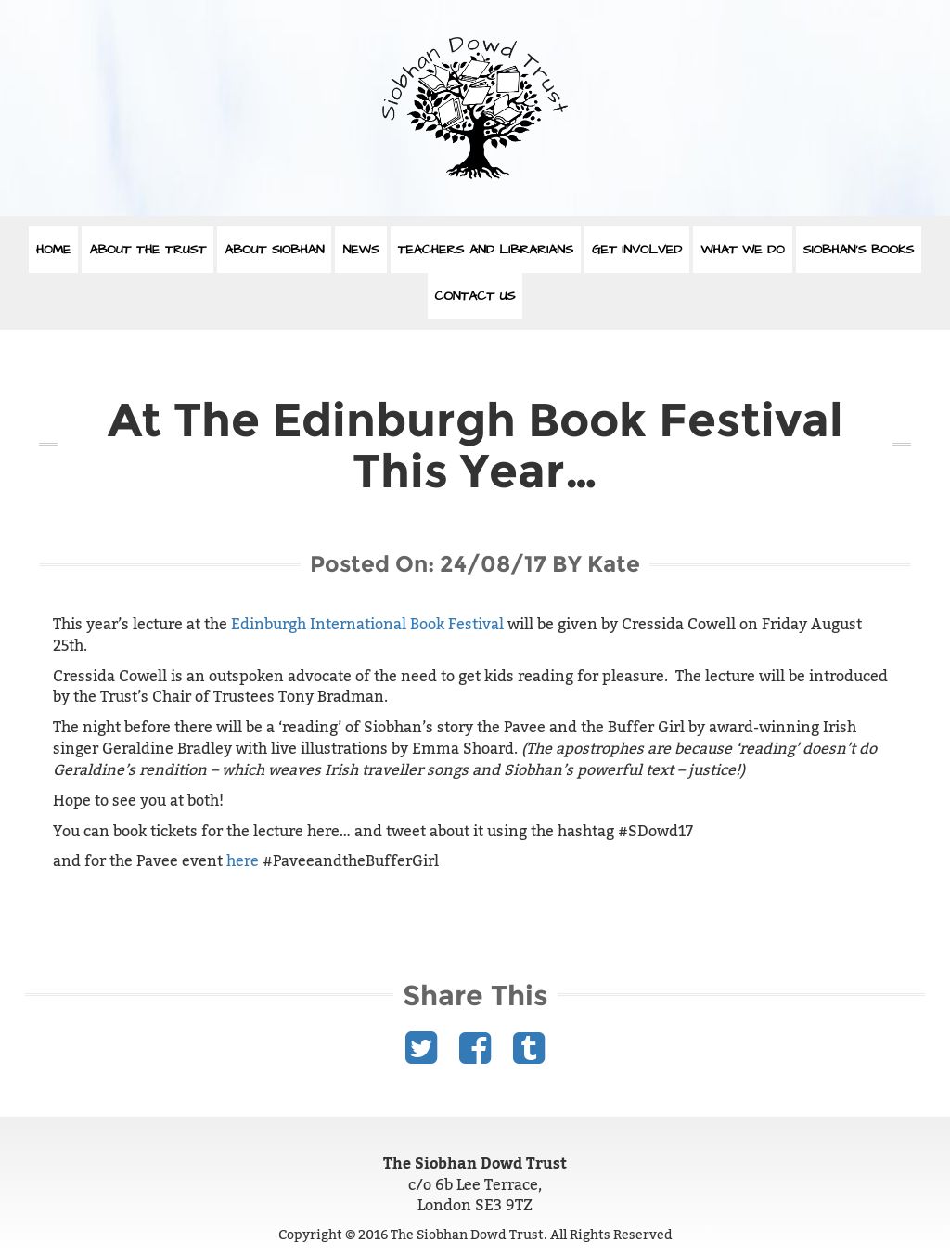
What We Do (742, 249)
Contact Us (475, 296)
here (242, 861)
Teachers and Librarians (485, 249)
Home (53, 249)
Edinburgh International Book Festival (367, 625)
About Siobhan (274, 249)
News (360, 249)
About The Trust (147, 249)
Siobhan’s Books (859, 249)
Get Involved (637, 249)
